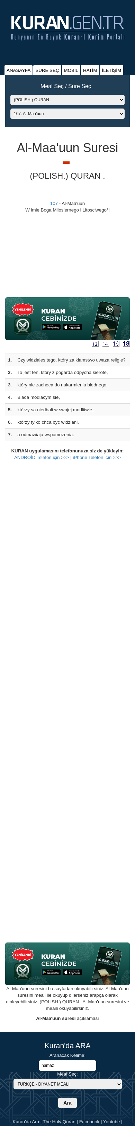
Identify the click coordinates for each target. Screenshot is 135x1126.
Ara (67, 1103)
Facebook (89, 1121)
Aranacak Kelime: (68, 1055)
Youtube (111, 1121)
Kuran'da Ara (25, 1121)
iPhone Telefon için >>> (97, 457)
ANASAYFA (18, 70)
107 (54, 203)
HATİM (90, 70)
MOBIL (71, 70)
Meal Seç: (67, 1074)
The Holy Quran (59, 1121)
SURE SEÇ (47, 70)
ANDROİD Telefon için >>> (41, 457)
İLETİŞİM (112, 70)
